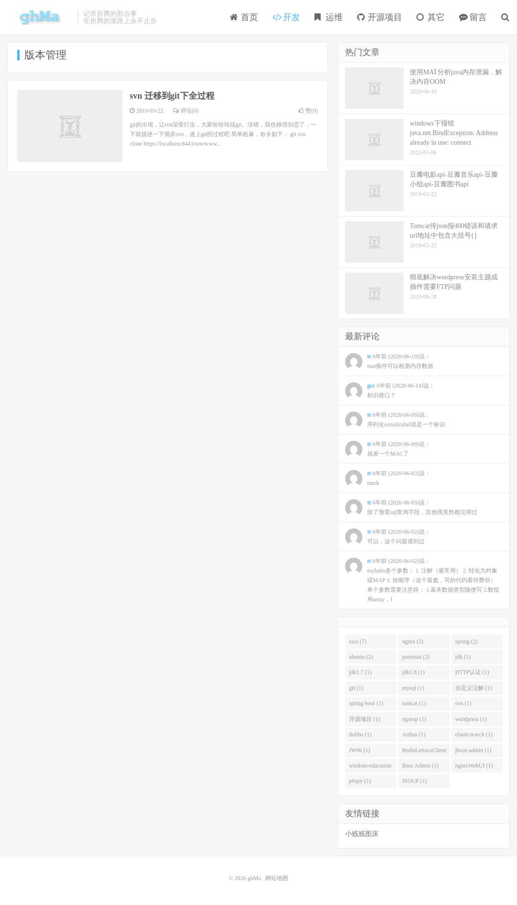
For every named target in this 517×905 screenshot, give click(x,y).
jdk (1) (463, 656)
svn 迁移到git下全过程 (172, 96)
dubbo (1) (360, 734)
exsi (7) (357, 641)
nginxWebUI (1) (474, 765)
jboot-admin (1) (473, 750)
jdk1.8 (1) (413, 672)
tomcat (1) (414, 703)
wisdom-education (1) (370, 767)
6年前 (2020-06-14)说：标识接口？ (390, 391)
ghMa (40, 17)
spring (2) (466, 641)
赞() (308, 110)
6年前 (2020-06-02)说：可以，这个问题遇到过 (387, 537)
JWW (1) (359, 750)
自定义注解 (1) (473, 688)
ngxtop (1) (414, 719)
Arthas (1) (414, 734)
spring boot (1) (366, 703)
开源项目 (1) (364, 719)
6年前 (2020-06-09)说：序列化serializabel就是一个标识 (395, 420)
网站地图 (276, 878)
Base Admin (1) (420, 765)
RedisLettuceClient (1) (424, 752)
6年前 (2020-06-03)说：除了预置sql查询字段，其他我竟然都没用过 (411, 507)
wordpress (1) (471, 719)
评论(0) (186, 110)
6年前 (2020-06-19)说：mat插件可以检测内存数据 (389, 361)
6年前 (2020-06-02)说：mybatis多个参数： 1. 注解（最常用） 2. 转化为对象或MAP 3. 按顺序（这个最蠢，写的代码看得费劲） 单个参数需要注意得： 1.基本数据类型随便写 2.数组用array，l (422, 580)
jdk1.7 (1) (360, 672)
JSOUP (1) (414, 781)
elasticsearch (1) (474, 734)
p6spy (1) (360, 781)
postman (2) (416, 656)
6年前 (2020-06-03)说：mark (387, 478)
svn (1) (463, 703)
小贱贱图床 (362, 833)
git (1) (356, 688)
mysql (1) (413, 688)
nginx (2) (412, 641)
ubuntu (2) (361, 656)
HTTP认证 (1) (472, 672)
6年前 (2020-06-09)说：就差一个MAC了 (387, 449)
